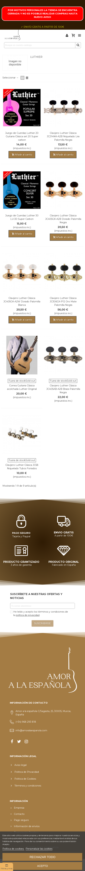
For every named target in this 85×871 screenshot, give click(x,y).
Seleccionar (10, 77)
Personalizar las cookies (39, 848)
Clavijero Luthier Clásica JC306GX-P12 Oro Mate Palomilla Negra (63, 301)
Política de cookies (13, 848)
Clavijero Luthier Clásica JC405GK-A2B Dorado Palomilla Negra (63, 219)
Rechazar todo (43, 857)
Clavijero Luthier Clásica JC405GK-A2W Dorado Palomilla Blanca (21, 301)
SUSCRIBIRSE (42, 623)
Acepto (42, 866)
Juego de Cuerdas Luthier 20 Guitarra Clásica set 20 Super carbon (21, 136)
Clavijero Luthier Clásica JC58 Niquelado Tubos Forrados (21, 467)
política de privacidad (27, 615)
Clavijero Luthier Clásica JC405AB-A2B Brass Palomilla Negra (63, 389)
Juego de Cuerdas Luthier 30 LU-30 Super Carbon (21, 217)
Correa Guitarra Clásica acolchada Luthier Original (22, 387)
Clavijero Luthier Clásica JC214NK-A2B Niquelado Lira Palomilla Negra (63, 136)
